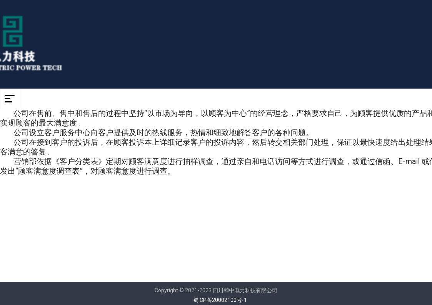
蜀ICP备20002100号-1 (220, 300)
